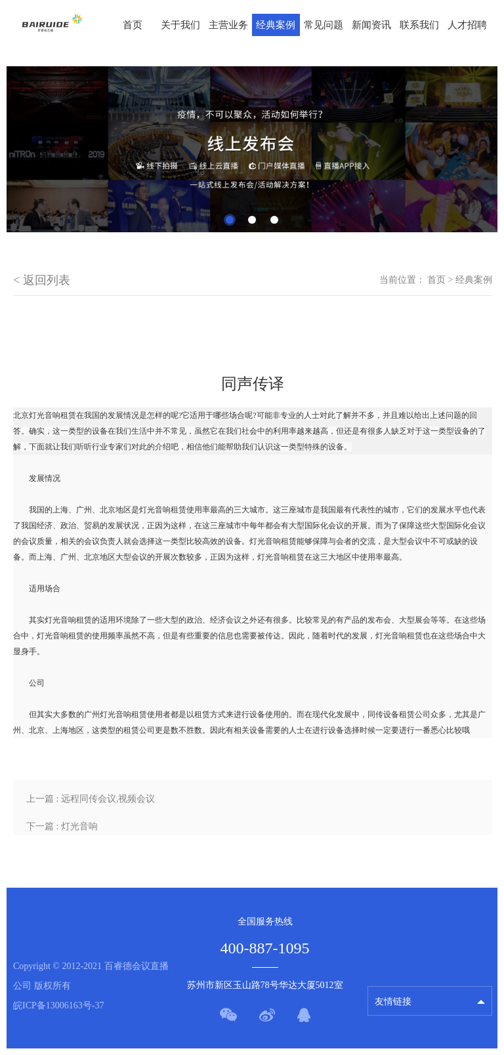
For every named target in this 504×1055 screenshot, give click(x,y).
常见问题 (323, 25)
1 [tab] (230, 220)
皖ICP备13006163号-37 (58, 1005)
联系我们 (419, 25)
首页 (132, 25)
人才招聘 (467, 25)
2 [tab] (252, 220)
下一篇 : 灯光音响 (62, 826)
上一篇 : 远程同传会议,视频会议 (90, 799)
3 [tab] (274, 220)
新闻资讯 (371, 25)
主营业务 (228, 25)
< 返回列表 (41, 280)
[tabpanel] (252, 149)
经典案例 (275, 25)
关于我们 (180, 25)
